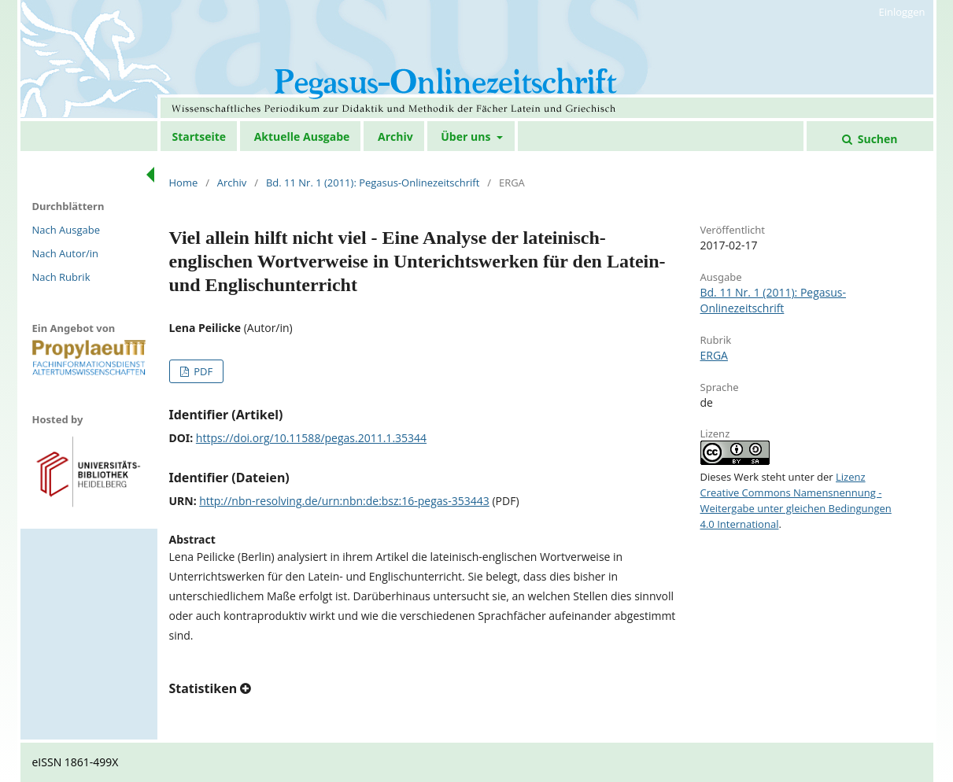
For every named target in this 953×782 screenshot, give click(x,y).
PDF (201, 371)
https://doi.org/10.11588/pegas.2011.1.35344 (311, 437)
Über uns (467, 136)
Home (183, 182)
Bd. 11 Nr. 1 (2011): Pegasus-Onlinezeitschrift (372, 182)
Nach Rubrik (61, 277)
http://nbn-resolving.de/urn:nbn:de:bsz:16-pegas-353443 (344, 500)
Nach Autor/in (65, 253)
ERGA (714, 355)
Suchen (876, 138)
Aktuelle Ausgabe (302, 136)
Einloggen (902, 12)
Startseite (199, 136)
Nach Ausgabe (66, 230)
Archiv (395, 136)
